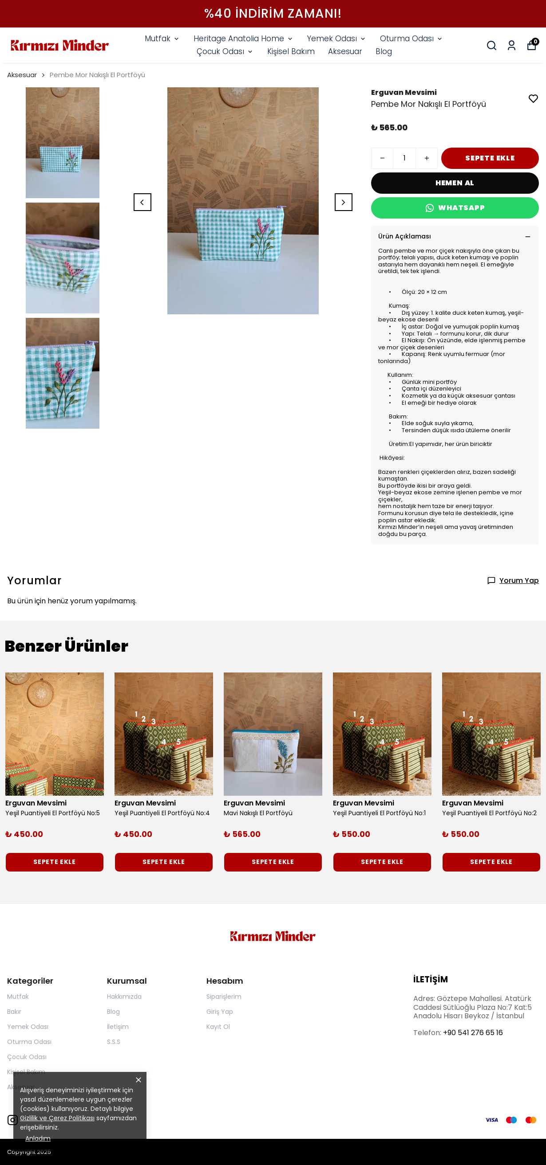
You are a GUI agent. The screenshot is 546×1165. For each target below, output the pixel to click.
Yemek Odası (337, 38)
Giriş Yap (219, 1011)
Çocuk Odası (225, 51)
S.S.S (113, 1041)
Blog (384, 51)
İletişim (118, 1026)
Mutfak (162, 38)
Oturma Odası (411, 38)
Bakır (14, 1011)
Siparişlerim (223, 996)
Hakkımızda (124, 996)
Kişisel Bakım (291, 51)
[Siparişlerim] (511, 45)
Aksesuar (345, 51)
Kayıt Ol (218, 1026)
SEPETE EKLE (490, 158)
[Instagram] (12, 1120)
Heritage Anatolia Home (244, 38)
